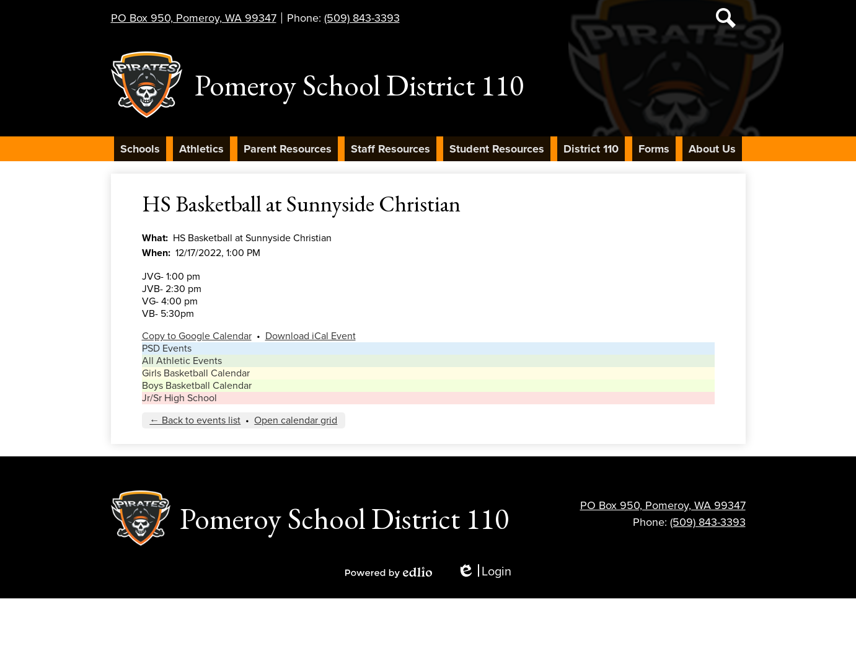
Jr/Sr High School (179, 398)
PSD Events (167, 348)
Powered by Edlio (388, 572)
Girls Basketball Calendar (196, 373)
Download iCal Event (310, 336)
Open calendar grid (295, 420)
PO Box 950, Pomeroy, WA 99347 (193, 18)
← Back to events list (194, 420)
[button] (140, 148)
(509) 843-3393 (362, 18)
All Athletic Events (182, 361)
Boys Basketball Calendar (197, 385)
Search (726, 20)
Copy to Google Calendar (197, 336)
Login (484, 572)
